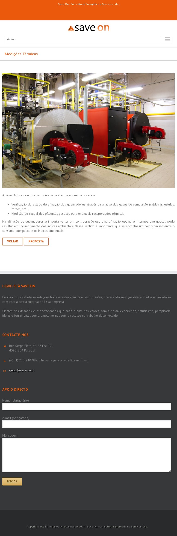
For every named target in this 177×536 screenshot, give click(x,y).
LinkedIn (88, 12)
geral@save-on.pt (21, 370)
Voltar (12, 241)
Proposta (36, 241)
